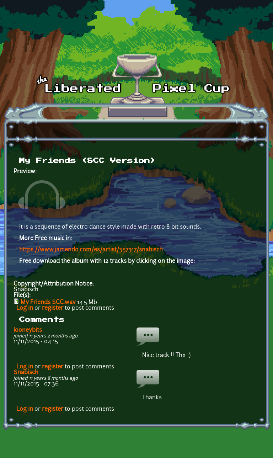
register (52, 308)
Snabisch (26, 373)
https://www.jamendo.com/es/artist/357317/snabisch (91, 250)
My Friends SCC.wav (48, 302)
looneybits (28, 330)
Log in (24, 308)
